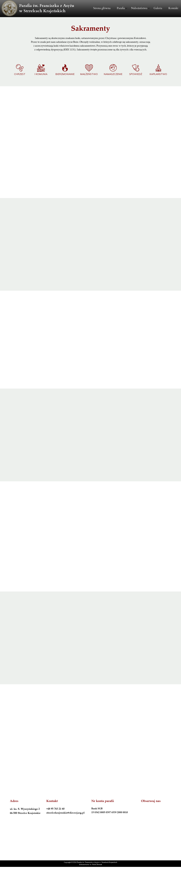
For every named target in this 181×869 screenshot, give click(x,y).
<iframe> (90, 841)
